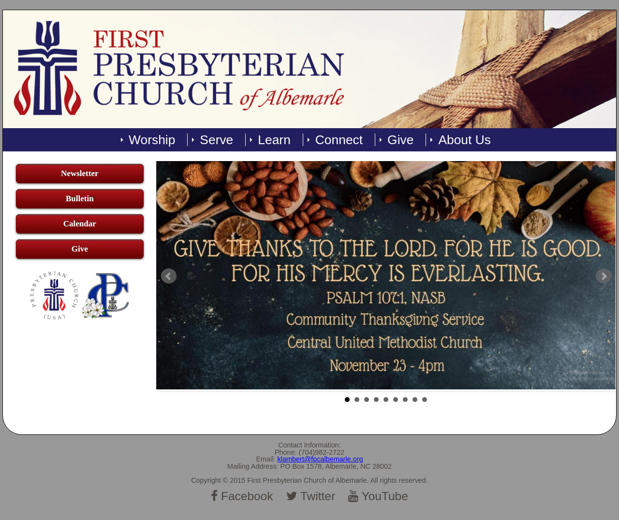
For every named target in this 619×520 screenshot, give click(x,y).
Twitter (310, 496)
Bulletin (80, 198)
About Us (464, 140)
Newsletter (79, 173)
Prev (169, 276)
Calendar (79, 223)
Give (400, 140)
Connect (339, 140)
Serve (216, 140)
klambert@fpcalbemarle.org (320, 459)
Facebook (242, 496)
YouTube (378, 496)
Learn (274, 140)
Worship (152, 140)
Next (603, 276)
